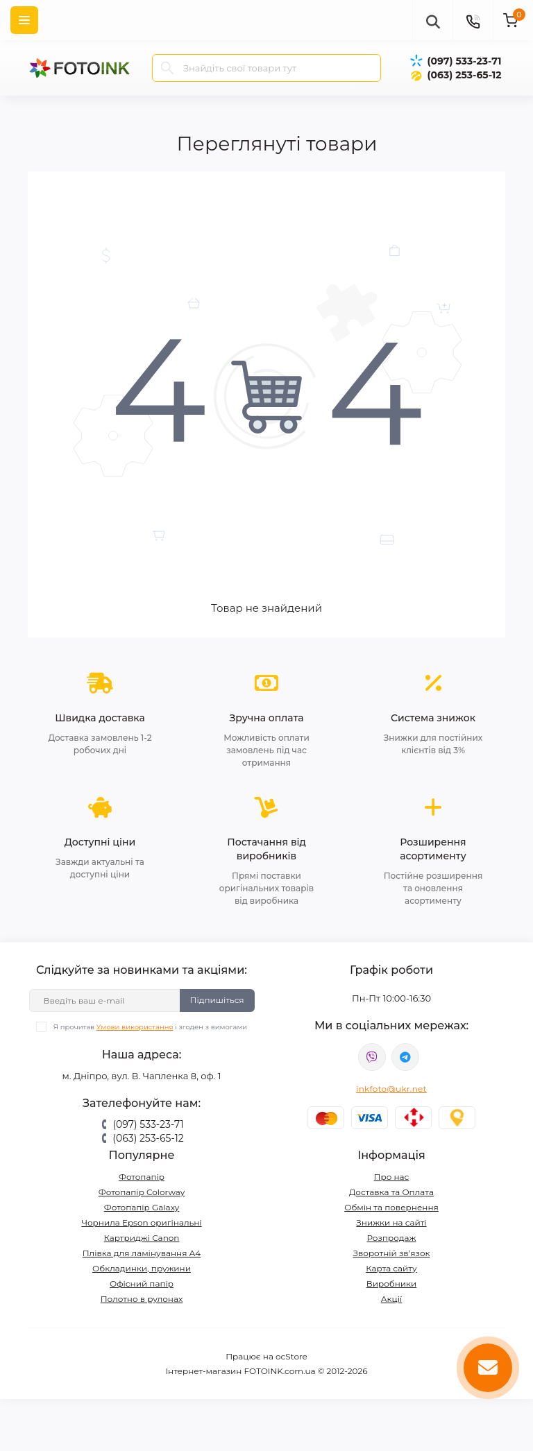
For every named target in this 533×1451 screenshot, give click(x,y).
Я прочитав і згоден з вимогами (150, 1027)
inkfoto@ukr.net (391, 1088)
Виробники (391, 1283)
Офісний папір (142, 1283)
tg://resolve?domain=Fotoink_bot (405, 1057)
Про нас (391, 1176)
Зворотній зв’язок (391, 1253)
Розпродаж (391, 1238)
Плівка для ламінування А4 (142, 1253)
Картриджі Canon (142, 1238)
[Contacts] (472, 20)
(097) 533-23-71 (464, 61)
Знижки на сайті (391, 1222)
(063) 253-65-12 (464, 75)
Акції (392, 1299)
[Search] (167, 68)
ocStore (291, 1356)
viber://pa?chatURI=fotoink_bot (372, 1057)
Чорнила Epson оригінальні (141, 1222)
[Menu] (24, 20)
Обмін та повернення (391, 1207)
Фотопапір (141, 1176)
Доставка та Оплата (391, 1192)
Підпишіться (217, 1000)
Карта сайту (391, 1268)
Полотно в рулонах (142, 1299)
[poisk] (432, 20)
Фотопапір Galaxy (142, 1207)
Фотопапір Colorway (142, 1192)
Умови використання (135, 1026)
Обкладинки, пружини (141, 1268)
